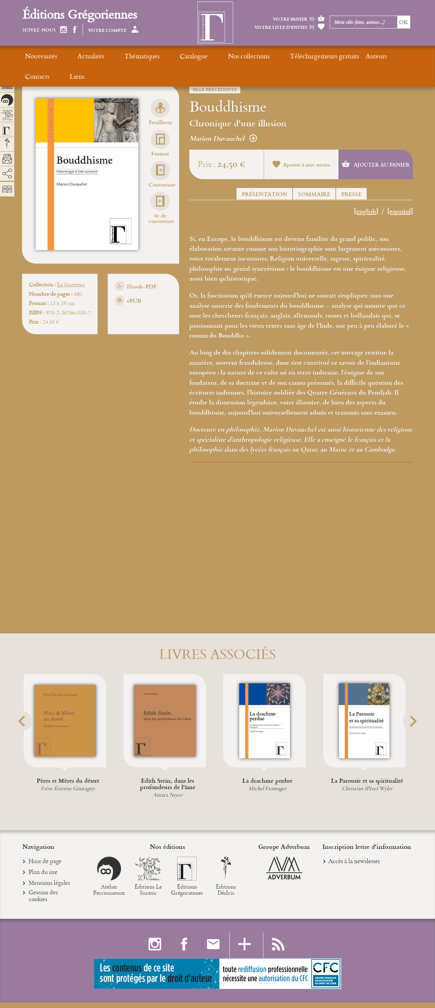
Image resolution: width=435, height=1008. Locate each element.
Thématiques (114, 56)
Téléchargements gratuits (256, 56)
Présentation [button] (264, 194)
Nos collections (194, 56)
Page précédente (215, 90)
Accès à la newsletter (354, 866)
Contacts (338, 56)
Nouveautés (41, 56)
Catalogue (153, 56)
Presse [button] (351, 194)
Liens (363, 56)
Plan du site (43, 877)
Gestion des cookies (43, 901)
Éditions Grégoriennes (79, 14)
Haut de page (45, 866)
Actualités (77, 56)
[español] (400, 212)
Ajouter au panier (376, 164)
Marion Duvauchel (223, 138)
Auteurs (308, 56)
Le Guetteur (71, 284)
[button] (31, 738)
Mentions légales (49, 889)
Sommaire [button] (314, 194)
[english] (366, 212)
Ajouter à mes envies (301, 165)
